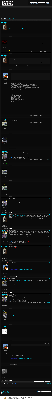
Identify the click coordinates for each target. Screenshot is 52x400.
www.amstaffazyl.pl (12, 315)
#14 (49, 262)
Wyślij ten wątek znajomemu (5, 392)
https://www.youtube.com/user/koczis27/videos (25, 109)
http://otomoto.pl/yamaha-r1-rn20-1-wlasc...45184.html (17, 121)
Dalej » (13, 18)
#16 (49, 294)
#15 (49, 278)
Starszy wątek (4, 381)
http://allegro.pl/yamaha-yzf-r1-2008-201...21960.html (17, 215)
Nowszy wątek (9, 381)
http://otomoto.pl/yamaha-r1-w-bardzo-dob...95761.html (17, 28)
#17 (49, 310)
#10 (49, 198)
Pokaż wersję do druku (5, 391)
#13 (49, 246)
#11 (49, 214)
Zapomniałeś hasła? (40, 3)
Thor (4, 310)
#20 (49, 366)
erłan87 (4, 38)
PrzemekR (4, 278)
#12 (49, 230)
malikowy (4, 151)
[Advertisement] (26, 10)
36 (11, 18)
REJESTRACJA (48, 3)
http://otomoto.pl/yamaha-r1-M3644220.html (22, 280)
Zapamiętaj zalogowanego (34, 3)
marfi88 (4, 119)
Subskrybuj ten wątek (5, 393)
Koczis (49, 51)
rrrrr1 (4, 326)
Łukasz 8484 (4, 22)
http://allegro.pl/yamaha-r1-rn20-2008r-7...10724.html (17, 26)
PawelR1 (4, 367)
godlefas (4, 135)
